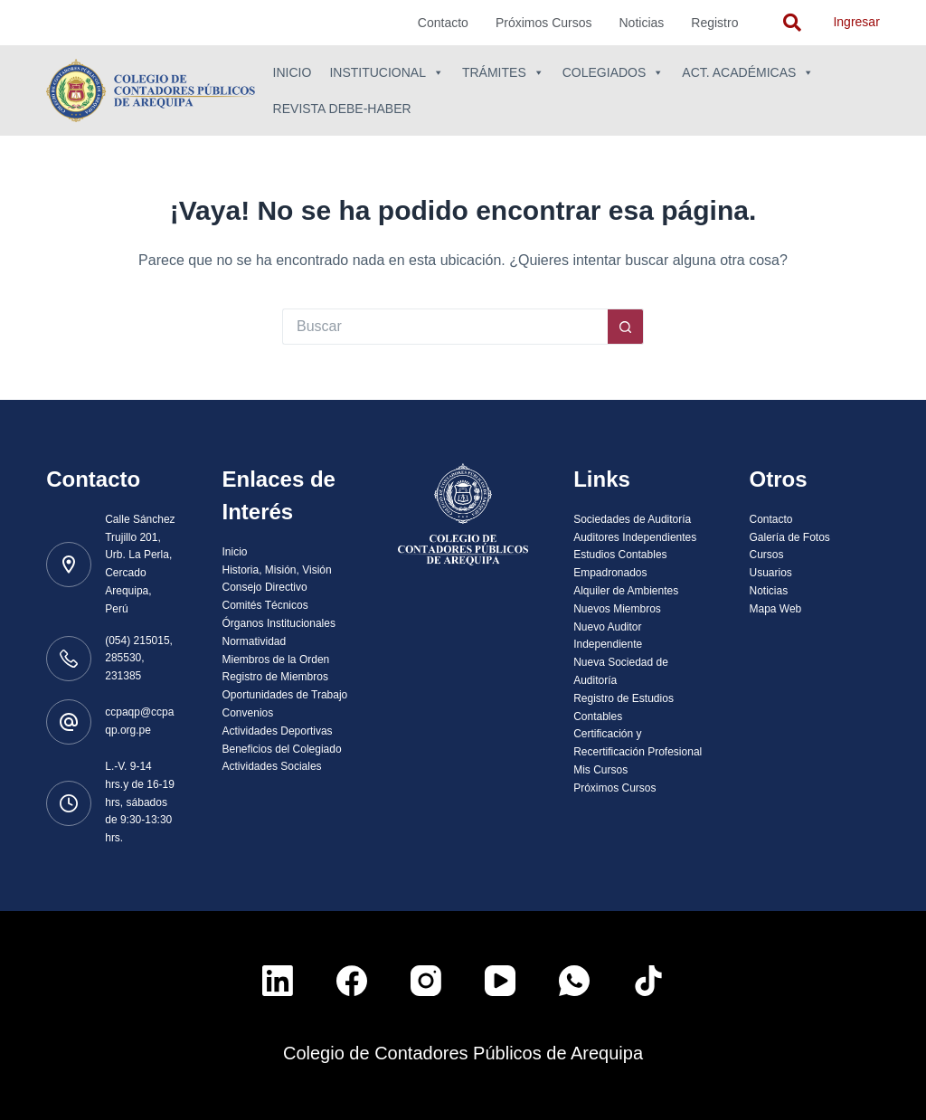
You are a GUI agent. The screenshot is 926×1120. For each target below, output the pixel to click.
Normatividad (254, 641)
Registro (714, 22)
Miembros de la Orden (276, 659)
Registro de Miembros (275, 676)
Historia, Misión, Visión (277, 570)
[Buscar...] (445, 326)
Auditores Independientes (634, 537)
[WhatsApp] (574, 980)
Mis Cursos (600, 770)
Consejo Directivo (264, 587)
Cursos (766, 554)
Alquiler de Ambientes (625, 590)
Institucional (386, 72)
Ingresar (856, 21)
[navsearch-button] (792, 23)
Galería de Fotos (789, 537)
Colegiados (613, 72)
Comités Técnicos (265, 605)
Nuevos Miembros (617, 609)
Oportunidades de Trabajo (285, 694)
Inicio (292, 72)
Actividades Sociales (272, 766)
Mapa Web (775, 609)
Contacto (443, 22)
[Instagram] (426, 980)
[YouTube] (500, 980)
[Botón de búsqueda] (626, 326)
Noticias (642, 22)
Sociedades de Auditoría (632, 519)
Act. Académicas (748, 72)
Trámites (503, 72)
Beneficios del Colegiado (282, 749)
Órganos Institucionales (278, 623)
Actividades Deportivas (277, 731)
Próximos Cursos (544, 22)
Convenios (248, 713)
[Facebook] (351, 980)
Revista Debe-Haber (342, 108)
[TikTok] (648, 980)
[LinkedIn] (277, 980)
